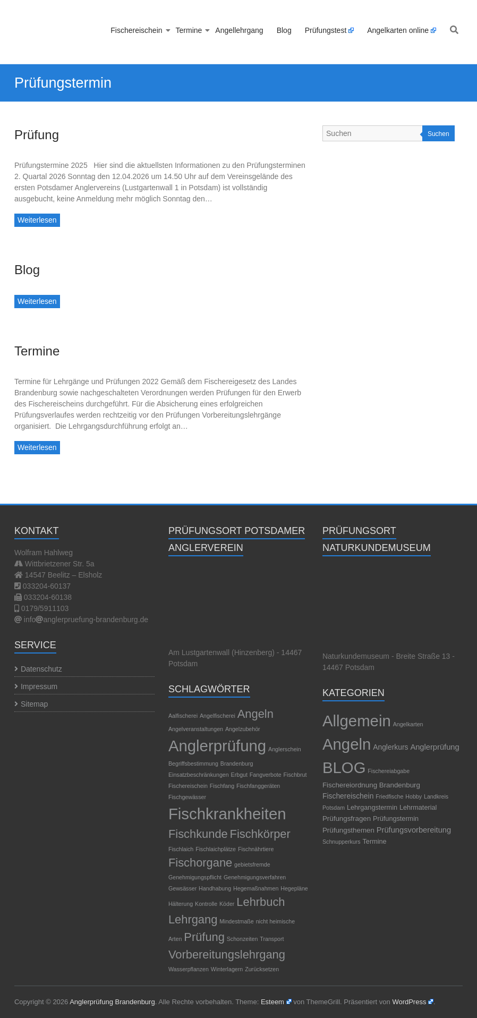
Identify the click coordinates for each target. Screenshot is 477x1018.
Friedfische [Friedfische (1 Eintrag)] (389, 796)
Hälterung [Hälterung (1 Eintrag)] (180, 904)
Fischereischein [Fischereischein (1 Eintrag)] (188, 786)
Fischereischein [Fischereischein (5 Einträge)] (347, 796)
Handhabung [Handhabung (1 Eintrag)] (215, 888)
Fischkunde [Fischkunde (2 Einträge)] (198, 834)
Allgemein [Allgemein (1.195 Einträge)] (356, 720)
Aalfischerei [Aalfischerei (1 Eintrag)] (183, 715)
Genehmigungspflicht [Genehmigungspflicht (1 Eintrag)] (195, 877)
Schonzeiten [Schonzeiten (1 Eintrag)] (242, 939)
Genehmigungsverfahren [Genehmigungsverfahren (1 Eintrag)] (255, 877)
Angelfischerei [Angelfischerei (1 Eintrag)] (217, 715)
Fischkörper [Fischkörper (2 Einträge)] (260, 834)
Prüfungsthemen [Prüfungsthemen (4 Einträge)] (348, 830)
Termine (189, 30)
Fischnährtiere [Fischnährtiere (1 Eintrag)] (256, 849)
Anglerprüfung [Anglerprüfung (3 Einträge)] (217, 745)
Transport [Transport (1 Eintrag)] (272, 939)
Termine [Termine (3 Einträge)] (375, 841)
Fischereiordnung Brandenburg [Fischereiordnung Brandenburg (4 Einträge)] (371, 785)
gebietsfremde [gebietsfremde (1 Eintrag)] (252, 864)
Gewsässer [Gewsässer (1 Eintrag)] (182, 888)
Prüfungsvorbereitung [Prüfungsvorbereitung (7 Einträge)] (414, 830)
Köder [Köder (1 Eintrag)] (226, 904)
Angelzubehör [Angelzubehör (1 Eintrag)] (242, 729)
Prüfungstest (326, 30)
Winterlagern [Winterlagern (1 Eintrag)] (227, 969)
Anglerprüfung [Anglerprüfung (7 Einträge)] (434, 747)
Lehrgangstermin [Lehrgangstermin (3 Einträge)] (372, 807)
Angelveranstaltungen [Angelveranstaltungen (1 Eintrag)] (195, 729)
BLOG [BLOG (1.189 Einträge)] (344, 767)
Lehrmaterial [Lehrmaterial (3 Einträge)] (418, 807)
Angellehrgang (239, 30)
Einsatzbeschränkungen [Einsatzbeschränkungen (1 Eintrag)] (198, 774)
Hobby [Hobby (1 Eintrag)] (413, 796)
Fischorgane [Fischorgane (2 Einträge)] (200, 862)
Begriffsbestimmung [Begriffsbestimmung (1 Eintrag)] (193, 763)
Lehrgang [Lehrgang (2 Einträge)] (192, 919)
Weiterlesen (37, 220)
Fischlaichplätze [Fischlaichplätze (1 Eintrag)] (215, 849)
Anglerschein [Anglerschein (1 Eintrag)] (284, 749)
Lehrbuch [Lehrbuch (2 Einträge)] (260, 902)
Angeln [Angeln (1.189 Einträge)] (346, 744)
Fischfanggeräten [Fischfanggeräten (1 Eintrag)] (258, 786)
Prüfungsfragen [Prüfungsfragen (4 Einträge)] (346, 818)
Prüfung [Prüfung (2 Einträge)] (204, 937)
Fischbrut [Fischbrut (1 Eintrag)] (295, 774)
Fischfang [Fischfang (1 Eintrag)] (222, 786)
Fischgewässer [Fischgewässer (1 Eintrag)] (187, 797)
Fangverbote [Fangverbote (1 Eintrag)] (266, 774)
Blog (284, 30)
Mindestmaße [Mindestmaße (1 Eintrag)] (236, 921)
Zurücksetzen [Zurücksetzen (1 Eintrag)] (262, 969)
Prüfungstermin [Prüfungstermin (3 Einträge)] (396, 818)
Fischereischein (136, 30)
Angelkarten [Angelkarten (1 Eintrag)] (408, 724)
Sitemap (34, 704)
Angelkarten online (398, 30)
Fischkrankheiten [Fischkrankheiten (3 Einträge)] (227, 813)
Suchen (438, 134)
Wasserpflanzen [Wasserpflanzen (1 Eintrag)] (188, 969)
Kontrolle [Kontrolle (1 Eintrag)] (206, 904)
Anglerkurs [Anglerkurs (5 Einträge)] (390, 747)
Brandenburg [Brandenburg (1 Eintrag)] (236, 763)
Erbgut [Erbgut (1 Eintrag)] (239, 774)
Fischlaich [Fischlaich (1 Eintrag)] (180, 849)
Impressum (39, 686)
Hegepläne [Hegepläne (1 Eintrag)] (294, 888)
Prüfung (36, 135)
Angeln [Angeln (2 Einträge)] (255, 713)
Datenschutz (41, 669)
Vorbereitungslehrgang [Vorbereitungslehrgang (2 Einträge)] (226, 954)
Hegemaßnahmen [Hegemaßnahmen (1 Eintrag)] (255, 888)
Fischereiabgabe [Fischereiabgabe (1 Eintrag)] (389, 771)
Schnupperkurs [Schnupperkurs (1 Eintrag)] (341, 841)
